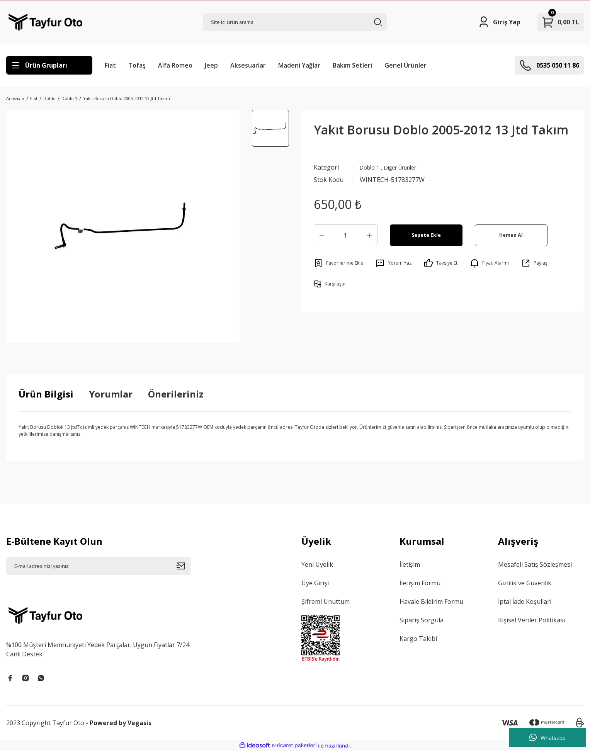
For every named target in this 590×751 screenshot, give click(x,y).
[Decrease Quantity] (322, 235)
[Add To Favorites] (338, 263)
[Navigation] (49, 65)
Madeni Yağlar (299, 65)
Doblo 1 (371, 167)
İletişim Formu (420, 583)
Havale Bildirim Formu (431, 601)
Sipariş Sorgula (422, 620)
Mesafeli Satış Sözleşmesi (535, 564)
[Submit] (183, 566)
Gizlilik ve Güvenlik (524, 583)
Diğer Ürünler (407, 167)
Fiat (110, 65)
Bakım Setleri (352, 65)
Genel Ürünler (405, 65)
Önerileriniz (176, 393)
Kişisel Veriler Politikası (531, 620)
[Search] (295, 22)
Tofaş (137, 65)
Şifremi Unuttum (325, 601)
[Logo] (45, 22)
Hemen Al (511, 235)
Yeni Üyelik (317, 564)
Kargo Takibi (418, 638)
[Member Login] (499, 22)
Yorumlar (111, 393)
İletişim (410, 564)
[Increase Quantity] (369, 235)
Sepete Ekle (426, 235)
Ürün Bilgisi (46, 393)
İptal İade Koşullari (524, 601)
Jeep (211, 65)
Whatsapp (547, 737)
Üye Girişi (315, 583)
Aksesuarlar (248, 65)
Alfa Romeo (175, 65)
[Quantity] (346, 235)
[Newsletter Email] (98, 566)
